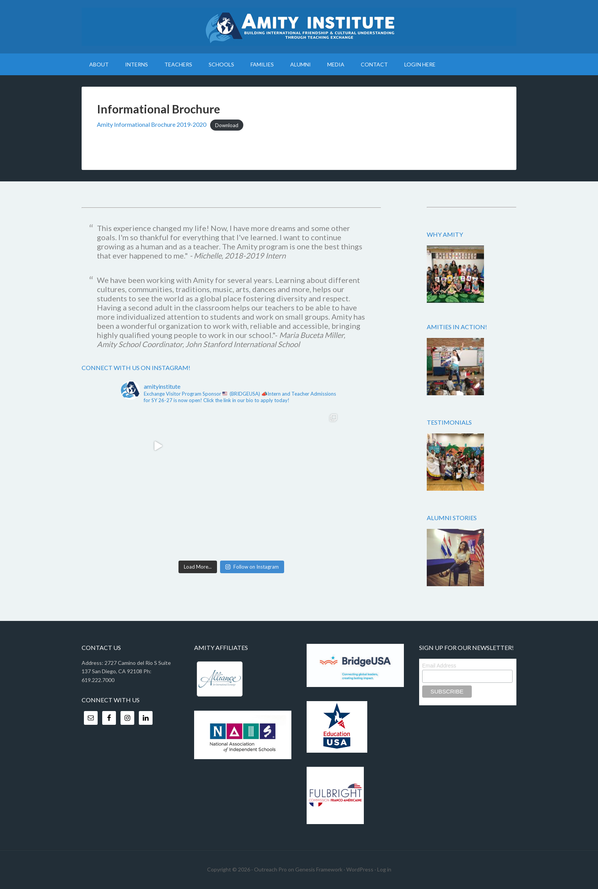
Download (226, 125)
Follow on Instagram (251, 567)
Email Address (439, 666)
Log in (384, 869)
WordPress (359, 869)
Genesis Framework (318, 869)
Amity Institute (299, 27)
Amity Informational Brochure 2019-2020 (151, 124)
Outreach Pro (270, 869)
